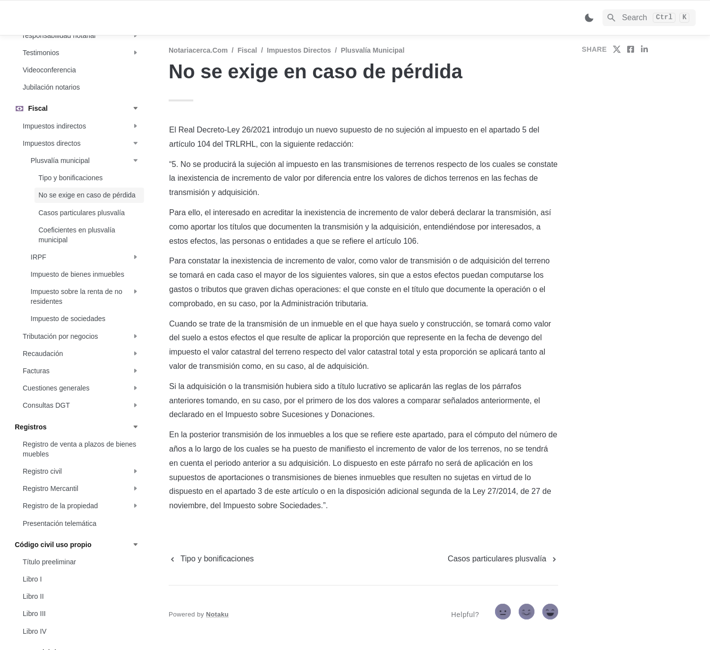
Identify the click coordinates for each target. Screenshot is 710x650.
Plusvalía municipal (372, 50)
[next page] (503, 558)
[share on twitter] (617, 49)
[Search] (649, 17)
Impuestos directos (299, 50)
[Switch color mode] (589, 17)
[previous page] (211, 558)
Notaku (217, 614)
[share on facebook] (631, 49)
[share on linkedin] (644, 49)
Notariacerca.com (198, 50)
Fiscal (247, 50)
